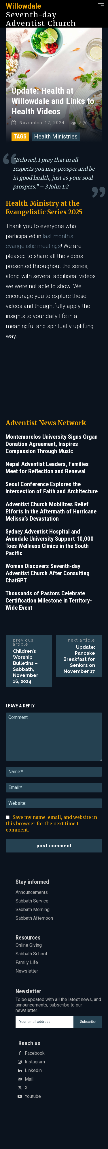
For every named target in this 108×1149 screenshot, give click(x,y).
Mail (29, 1079)
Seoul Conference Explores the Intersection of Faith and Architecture (51, 488)
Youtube (33, 1096)
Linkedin (33, 1070)
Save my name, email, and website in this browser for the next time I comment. (51, 823)
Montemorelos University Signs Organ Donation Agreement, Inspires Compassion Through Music (51, 444)
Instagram (35, 1062)
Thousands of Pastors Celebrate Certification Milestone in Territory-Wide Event (48, 600)
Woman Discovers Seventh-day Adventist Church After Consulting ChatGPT (47, 573)
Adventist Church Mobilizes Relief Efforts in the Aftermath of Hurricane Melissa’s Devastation (50, 511)
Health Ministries (55, 136)
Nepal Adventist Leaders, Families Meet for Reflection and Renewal (47, 468)
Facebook (35, 1053)
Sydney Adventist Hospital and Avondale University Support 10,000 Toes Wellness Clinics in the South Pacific (49, 542)
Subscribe (88, 1022)
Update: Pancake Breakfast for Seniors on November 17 (79, 659)
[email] (45, 1022)
